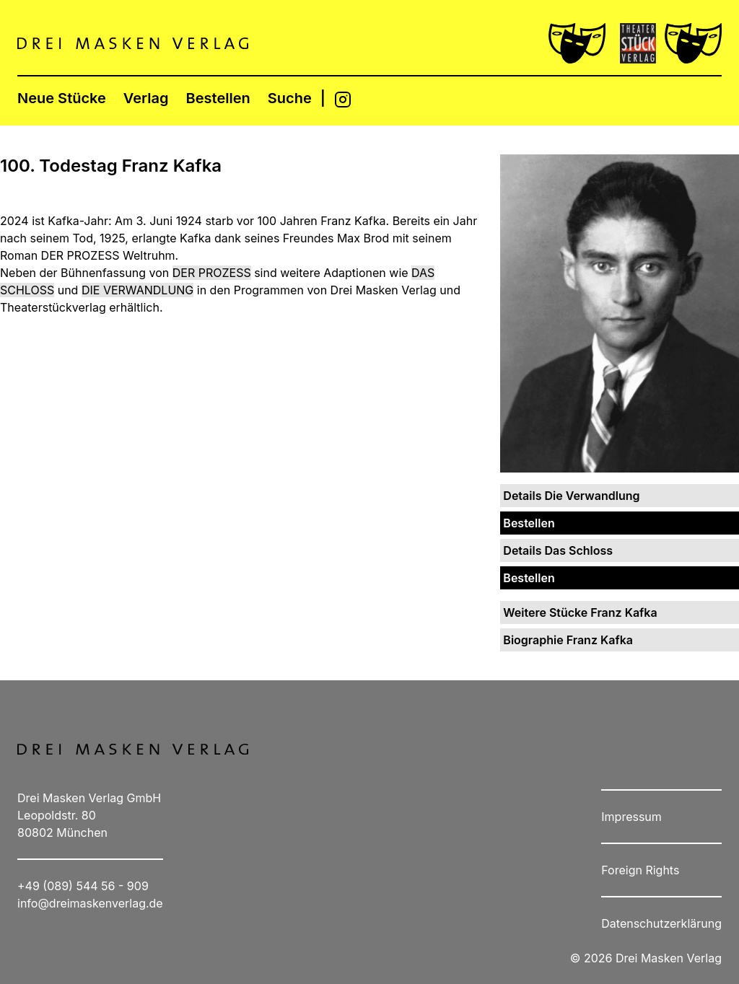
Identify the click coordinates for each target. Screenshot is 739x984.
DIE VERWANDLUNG (137, 290)
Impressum (631, 816)
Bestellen (218, 98)
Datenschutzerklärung (661, 923)
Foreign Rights (640, 870)
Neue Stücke (61, 98)
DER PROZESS (211, 272)
